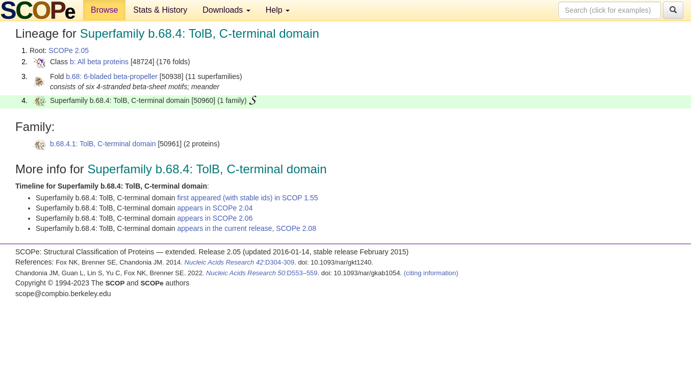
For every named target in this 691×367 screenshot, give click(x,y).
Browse (104, 10)
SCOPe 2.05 (68, 50)
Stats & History (160, 10)
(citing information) (431, 273)
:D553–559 (262, 273)
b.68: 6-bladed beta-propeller (112, 76)
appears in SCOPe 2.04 (215, 208)
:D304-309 (240, 262)
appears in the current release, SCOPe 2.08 (246, 228)
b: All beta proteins (99, 62)
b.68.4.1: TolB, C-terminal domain (103, 144)
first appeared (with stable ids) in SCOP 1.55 (247, 198)
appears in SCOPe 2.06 (215, 218)
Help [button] (278, 10)
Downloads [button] (226, 10)
